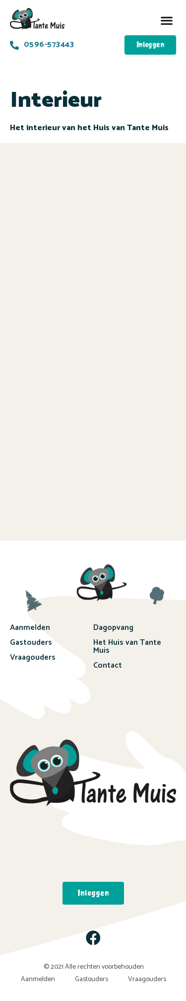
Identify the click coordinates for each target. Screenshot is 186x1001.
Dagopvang (113, 627)
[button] (166, 20)
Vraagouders (33, 657)
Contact (107, 665)
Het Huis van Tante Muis (127, 646)
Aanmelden (30, 627)
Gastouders (31, 642)
